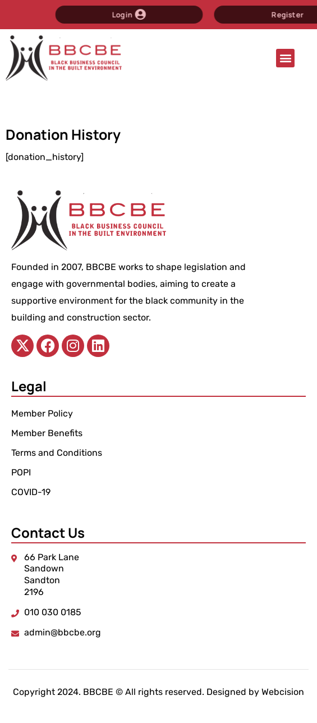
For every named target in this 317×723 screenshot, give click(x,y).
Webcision (282, 692)
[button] (285, 58)
